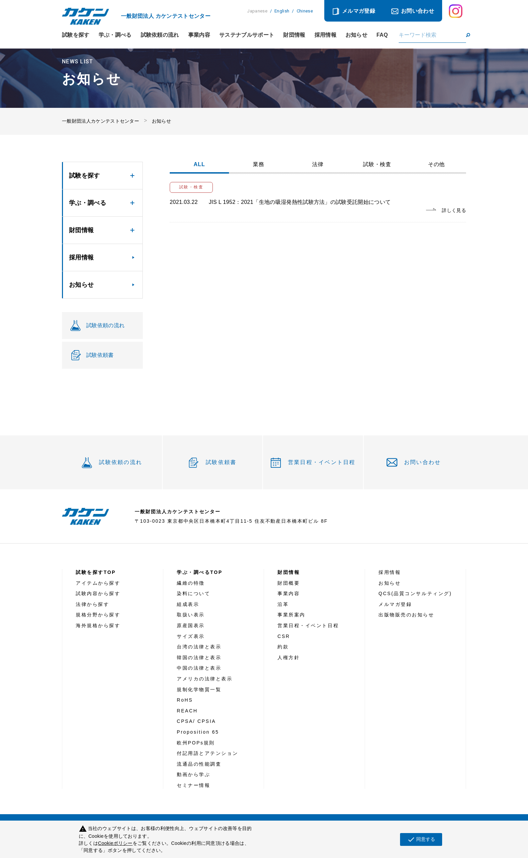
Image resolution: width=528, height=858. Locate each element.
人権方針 (288, 657)
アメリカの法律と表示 (205, 678)
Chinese (305, 10)
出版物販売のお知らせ (406, 614)
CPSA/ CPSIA (196, 721)
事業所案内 (291, 614)
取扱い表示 (191, 614)
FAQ (382, 35)
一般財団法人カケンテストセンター (100, 121)
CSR (283, 636)
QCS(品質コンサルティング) (415, 593)
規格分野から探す (98, 614)
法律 (318, 164)
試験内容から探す (98, 593)
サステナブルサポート (246, 35)
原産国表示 (191, 625)
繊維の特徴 (191, 583)
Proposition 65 (198, 732)
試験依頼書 (221, 462)
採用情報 (325, 35)
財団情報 (294, 35)
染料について (193, 593)
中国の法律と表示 (199, 668)
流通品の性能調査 (199, 764)
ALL (199, 164)
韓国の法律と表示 (199, 657)
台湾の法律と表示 (199, 646)
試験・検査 (377, 164)
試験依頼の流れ (160, 35)
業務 (258, 164)
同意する (421, 839)
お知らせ (356, 35)
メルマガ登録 (358, 11)
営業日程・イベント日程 (322, 462)
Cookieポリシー (115, 843)
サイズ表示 (191, 636)
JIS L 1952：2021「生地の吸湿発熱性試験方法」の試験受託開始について (300, 202)
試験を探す (76, 35)
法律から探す (92, 604)
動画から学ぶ (193, 774)
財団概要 (288, 583)
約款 (283, 646)
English (281, 10)
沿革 (283, 604)
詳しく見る (454, 210)
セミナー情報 (193, 785)
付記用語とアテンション (207, 753)
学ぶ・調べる (115, 35)
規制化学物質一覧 (199, 689)
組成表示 (188, 604)
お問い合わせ (417, 11)
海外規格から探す (98, 625)
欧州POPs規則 (196, 742)
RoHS (185, 700)
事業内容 (199, 35)
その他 (436, 164)
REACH (187, 710)
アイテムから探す (98, 583)
